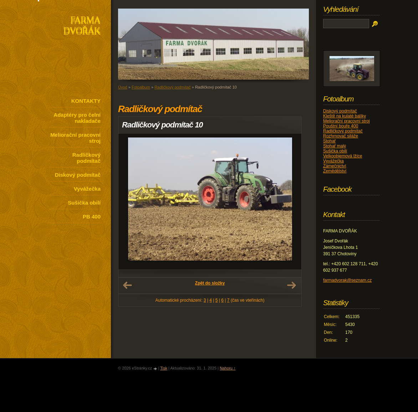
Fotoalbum (141, 87)
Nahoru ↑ (228, 368)
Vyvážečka (87, 189)
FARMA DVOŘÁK (81, 26)
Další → (291, 285)
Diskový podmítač (78, 175)
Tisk (163, 368)
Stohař (329, 141)
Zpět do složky (210, 283)
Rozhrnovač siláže (340, 136)
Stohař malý (334, 146)
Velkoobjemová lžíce (342, 156)
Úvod (122, 87)
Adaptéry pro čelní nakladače (77, 118)
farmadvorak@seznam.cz (347, 280)
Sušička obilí (84, 203)
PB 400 (92, 216)
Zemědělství (334, 171)
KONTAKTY (86, 101)
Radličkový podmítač (86, 158)
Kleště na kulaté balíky (344, 116)
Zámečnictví (334, 166)
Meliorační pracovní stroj (75, 138)
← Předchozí (127, 285)
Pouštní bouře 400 (340, 126)
